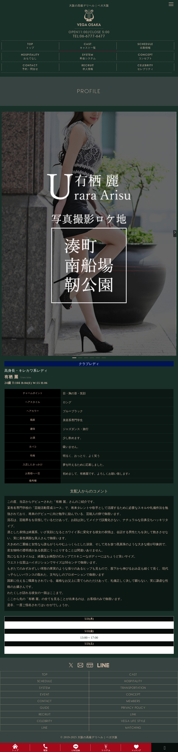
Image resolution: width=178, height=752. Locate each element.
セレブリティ (145, 66)
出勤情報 (145, 45)
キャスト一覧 (88, 45)
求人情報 (88, 66)
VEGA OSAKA (89, 17)
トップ (30, 45)
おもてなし (30, 55)
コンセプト (145, 55)
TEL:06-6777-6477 (89, 36)
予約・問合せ (30, 66)
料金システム (88, 55)
